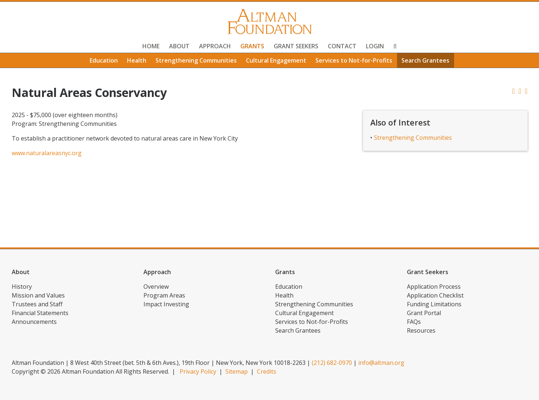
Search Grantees (425, 60)
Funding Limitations (434, 304)
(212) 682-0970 (332, 363)
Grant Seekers (296, 46)
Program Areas (164, 295)
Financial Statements (40, 313)
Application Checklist (435, 295)
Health (136, 60)
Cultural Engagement (276, 60)
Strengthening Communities (196, 60)
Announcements (34, 322)
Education (104, 60)
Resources (421, 330)
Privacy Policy (198, 371)
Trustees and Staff (37, 304)
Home (151, 46)
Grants (252, 46)
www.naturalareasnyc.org (47, 153)
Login (375, 46)
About (179, 46)
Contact (342, 46)
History (22, 287)
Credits (266, 371)
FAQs (414, 322)
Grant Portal (424, 313)
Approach (215, 46)
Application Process (434, 287)
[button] (526, 91)
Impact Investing (166, 304)
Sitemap (236, 371)
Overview (156, 287)
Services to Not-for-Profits (353, 60)
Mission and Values (38, 295)
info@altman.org (381, 363)
